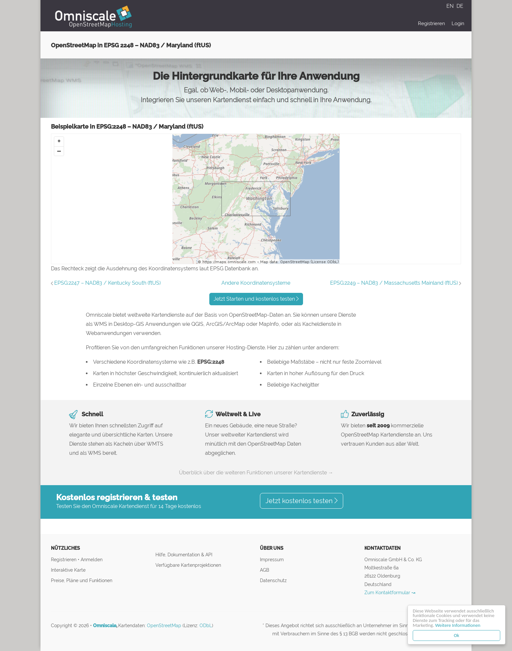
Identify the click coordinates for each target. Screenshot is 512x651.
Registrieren (431, 23)
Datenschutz (273, 580)
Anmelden (92, 559)
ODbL (206, 625)
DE (459, 6)
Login (458, 23)
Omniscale (104, 625)
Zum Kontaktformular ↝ (389, 592)
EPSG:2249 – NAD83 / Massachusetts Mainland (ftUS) (394, 283)
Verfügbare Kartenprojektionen (188, 565)
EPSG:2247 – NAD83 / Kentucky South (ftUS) (107, 283)
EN (450, 6)
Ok (456, 635)
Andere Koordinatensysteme (255, 283)
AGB (264, 570)
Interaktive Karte (68, 570)
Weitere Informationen (458, 625)
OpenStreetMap (164, 625)
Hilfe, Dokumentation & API (183, 554)
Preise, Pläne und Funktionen (81, 580)
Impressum (272, 559)
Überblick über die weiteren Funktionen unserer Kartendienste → (256, 472)
